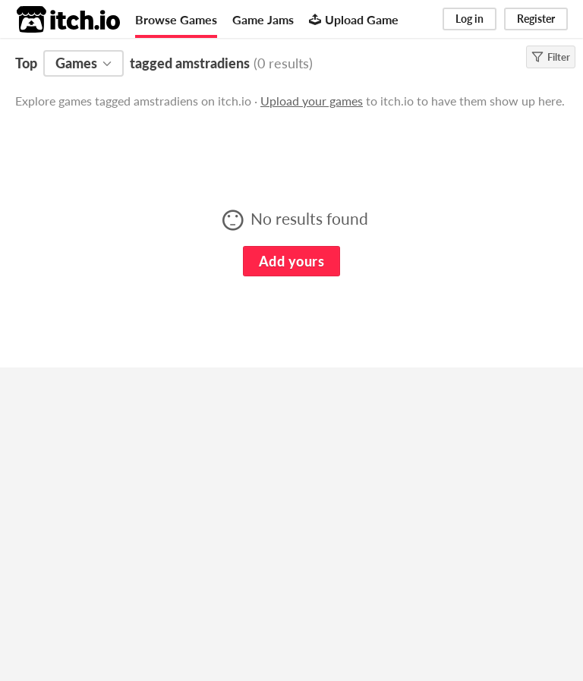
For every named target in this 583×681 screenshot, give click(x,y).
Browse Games (176, 19)
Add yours (291, 261)
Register (536, 18)
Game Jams (263, 19)
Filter (550, 57)
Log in (469, 18)
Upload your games (311, 100)
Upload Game (354, 19)
